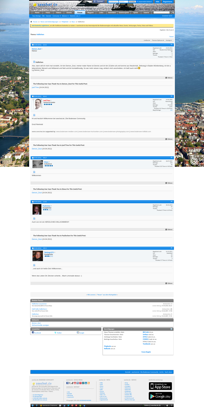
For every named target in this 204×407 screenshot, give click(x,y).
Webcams (128, 388)
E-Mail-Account (129, 398)
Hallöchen (40, 34)
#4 (171, 201)
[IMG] (145, 337)
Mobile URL (128, 395)
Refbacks (107, 349)
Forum (79, 13)
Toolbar (127, 384)
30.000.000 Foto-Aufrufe (40, 400)
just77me (35, 87)
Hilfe (157, 2)
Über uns (102, 395)
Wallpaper (128, 391)
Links (101, 13)
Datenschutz (103, 398)
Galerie (146, 13)
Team (101, 388)
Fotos (48, 13)
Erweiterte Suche (167, 16)
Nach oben (168, 372)
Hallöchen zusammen (39, 304)
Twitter (59, 333)
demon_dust (36, 323)
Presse (102, 391)
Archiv (161, 372)
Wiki (101, 389)
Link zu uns (103, 396)
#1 (171, 44)
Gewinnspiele (124, 13)
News (101, 386)
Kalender (48, 16)
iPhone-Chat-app (130, 400)
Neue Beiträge (36, 16)
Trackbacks (146, 344)
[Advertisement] (102, 362)
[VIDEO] (145, 339)
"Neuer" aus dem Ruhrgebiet (107, 295)
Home (37, 13)
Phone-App (128, 393)
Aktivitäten (112, 13)
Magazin (90, 13)
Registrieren (167, 2)
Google (81, 333)
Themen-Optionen (157, 40)
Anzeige (168, 40)
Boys (73, 22)
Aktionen (64, 16)
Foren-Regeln (146, 352)
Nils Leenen (91, 295)
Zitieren (169, 78)
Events (69, 13)
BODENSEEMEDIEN (85, 400)
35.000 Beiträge (37, 396)
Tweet (171, 37)
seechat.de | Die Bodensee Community (145, 372)
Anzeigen (127, 386)
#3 (171, 157)
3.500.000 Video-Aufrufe (40, 398)
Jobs (68, 392)
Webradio (128, 389)
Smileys (145, 334)
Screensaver (128, 396)
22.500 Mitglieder (38, 395)
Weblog (102, 393)
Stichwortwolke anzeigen (40, 325)
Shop (126, 383)
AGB (101, 384)
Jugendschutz (104, 400)
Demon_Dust (37, 149)
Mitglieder (65, 22)
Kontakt (127, 372)
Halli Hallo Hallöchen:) (39, 309)
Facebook (37, 333)
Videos (58, 13)
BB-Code (146, 332)
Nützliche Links (74, 16)
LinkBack (146, 40)
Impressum (70, 397)
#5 (171, 248)
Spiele (135, 13)
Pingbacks (107, 346)
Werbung (70, 395)
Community (56, 16)
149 (171, 110)
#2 (171, 96)
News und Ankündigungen (49, 22)
